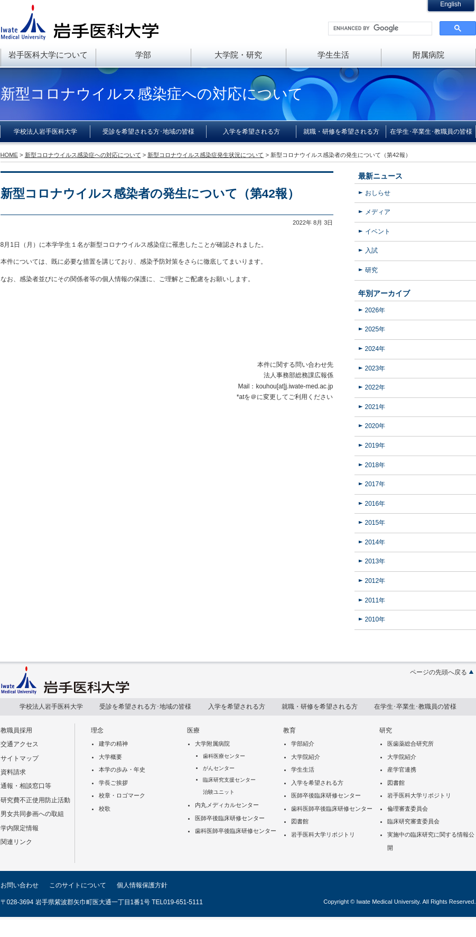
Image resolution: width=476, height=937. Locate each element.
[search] (379, 28)
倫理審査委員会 (407, 808)
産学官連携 (401, 769)
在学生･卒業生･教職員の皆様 (431, 131)
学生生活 (333, 54)
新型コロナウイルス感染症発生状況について (205, 155)
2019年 (375, 445)
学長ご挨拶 (113, 783)
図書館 (300, 821)
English (450, 4)
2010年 (375, 619)
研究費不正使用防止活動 (35, 800)
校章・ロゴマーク (122, 795)
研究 (371, 270)
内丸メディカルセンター (227, 805)
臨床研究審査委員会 (413, 821)
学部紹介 (302, 743)
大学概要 (110, 757)
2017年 (375, 484)
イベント (377, 231)
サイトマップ (20, 758)
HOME (9, 155)
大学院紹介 (305, 757)
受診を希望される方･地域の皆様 (148, 131)
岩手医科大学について (48, 54)
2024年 (375, 348)
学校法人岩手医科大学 (45, 131)
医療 (193, 730)
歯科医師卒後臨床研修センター (235, 831)
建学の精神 (113, 743)
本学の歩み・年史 (122, 769)
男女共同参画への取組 (32, 814)
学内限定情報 (20, 828)
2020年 (375, 426)
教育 (289, 730)
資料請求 (13, 772)
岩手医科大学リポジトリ (323, 834)
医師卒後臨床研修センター (230, 818)
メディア (377, 212)
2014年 (375, 542)
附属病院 (428, 54)
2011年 (375, 600)
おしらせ (377, 193)
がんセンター (219, 768)
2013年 (375, 561)
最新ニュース (380, 176)
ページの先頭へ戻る (438, 672)
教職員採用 (16, 730)
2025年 (375, 329)
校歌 (104, 808)
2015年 (375, 522)
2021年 (375, 407)
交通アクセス (20, 744)
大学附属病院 (212, 743)
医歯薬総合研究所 (410, 743)
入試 (371, 250)
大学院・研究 (238, 54)
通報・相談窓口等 (26, 786)
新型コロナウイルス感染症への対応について (83, 155)
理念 (97, 730)
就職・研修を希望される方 (341, 131)
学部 (143, 54)
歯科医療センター (224, 756)
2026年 (375, 310)
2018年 (375, 465)
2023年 (375, 368)
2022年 (375, 387)
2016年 (375, 503)
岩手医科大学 (80, 22)
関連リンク (16, 842)
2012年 (375, 581)
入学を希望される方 (251, 131)
